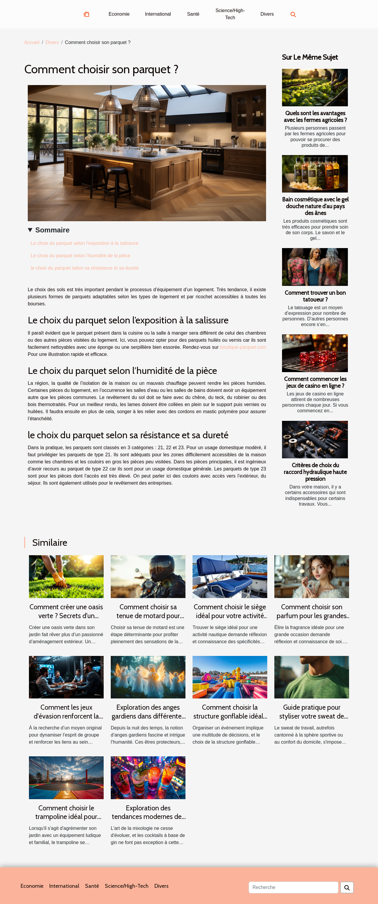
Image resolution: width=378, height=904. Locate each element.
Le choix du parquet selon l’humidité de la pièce (80, 255)
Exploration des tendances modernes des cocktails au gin (148, 817)
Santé (193, 14)
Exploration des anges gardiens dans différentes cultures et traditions (148, 716)
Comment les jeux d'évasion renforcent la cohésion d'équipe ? (66, 716)
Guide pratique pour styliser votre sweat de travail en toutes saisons (311, 716)
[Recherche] (293, 887)
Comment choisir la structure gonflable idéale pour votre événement (230, 716)
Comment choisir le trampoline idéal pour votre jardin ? (66, 817)
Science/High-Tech (230, 14)
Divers (267, 14)
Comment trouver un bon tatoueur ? (315, 296)
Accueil (32, 42)
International (158, 14)
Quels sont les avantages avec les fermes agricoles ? (315, 116)
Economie (119, 14)
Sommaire (52, 230)
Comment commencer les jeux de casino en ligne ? (315, 382)
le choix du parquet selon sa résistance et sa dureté (85, 268)
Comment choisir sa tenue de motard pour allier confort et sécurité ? (148, 616)
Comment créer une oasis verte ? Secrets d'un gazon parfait (66, 616)
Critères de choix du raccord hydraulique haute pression (315, 472)
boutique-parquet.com (243, 347)
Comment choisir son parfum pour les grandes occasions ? (312, 616)
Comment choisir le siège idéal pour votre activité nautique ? (230, 616)
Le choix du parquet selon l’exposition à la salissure (85, 243)
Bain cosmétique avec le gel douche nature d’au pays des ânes (315, 206)
